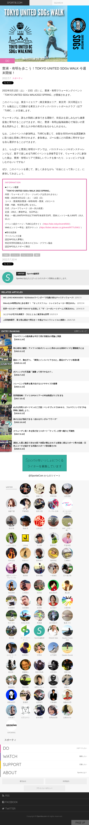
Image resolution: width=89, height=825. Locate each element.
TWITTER (8, 808)
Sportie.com (42, 816)
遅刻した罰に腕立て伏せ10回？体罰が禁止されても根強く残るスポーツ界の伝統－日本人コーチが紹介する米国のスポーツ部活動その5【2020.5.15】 (49, 446)
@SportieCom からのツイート (44, 475)
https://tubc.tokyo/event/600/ (56, 224)
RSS (6, 795)
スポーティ (17, 78)
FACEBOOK (10, 802)
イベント (15, 255)
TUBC (6, 255)
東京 (37, 255)
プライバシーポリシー (44, 788)
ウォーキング (27, 255)
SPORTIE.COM (14, 2)
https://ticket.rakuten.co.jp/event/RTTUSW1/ (60, 227)
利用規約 (66, 781)
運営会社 (23, 781)
